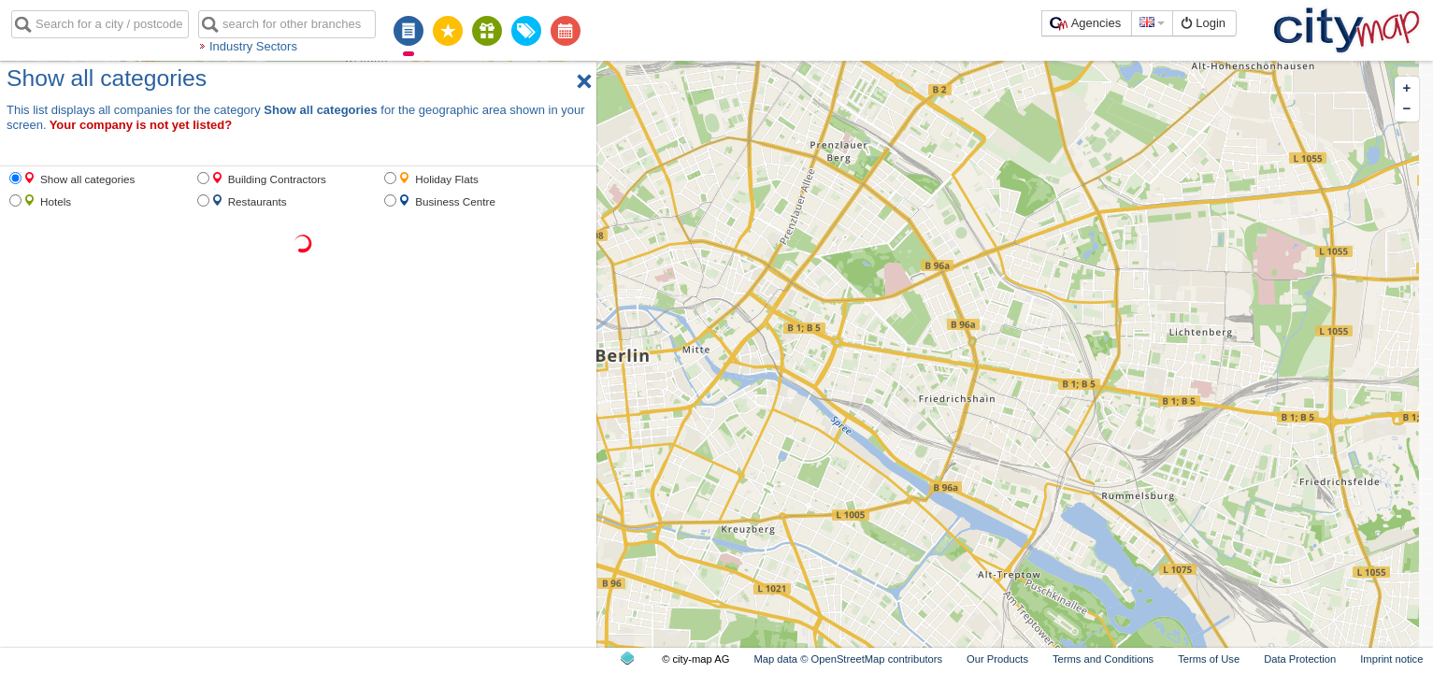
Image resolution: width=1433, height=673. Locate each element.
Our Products (997, 659)
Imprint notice (1391, 659)
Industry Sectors (253, 46)
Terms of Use (1209, 659)
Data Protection (1300, 659)
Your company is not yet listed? (141, 125)
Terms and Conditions (1103, 659)
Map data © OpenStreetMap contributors (847, 659)
